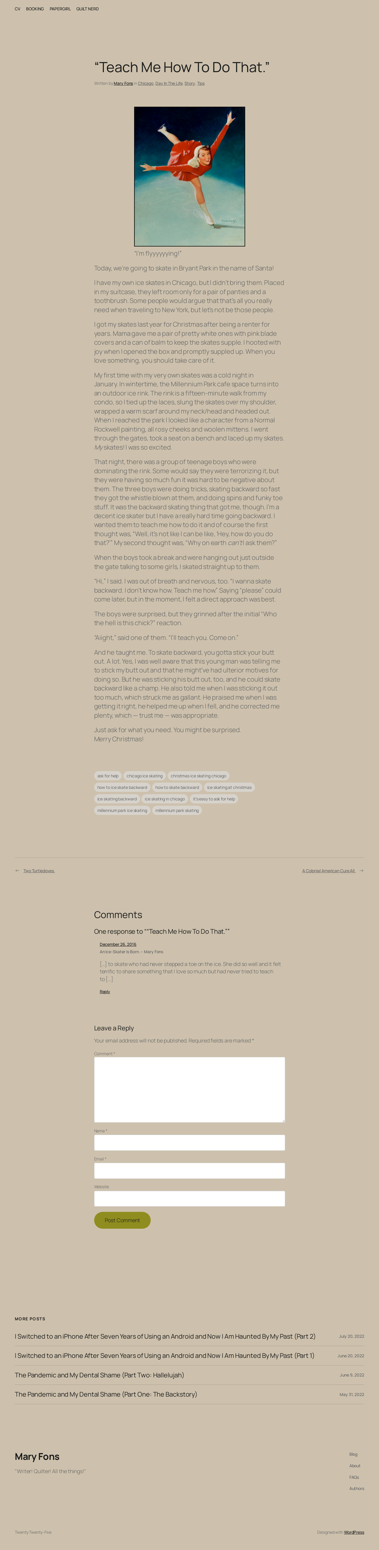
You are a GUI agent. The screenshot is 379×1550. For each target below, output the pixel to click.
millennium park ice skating (122, 810)
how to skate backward (177, 787)
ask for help (108, 776)
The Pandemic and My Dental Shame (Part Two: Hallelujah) (99, 1375)
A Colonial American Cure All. (329, 870)
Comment (104, 1053)
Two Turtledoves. (39, 870)
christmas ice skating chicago (198, 776)
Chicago (145, 83)
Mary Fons (123, 83)
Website (101, 1186)
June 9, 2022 (352, 1375)
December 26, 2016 (118, 944)
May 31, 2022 (352, 1394)
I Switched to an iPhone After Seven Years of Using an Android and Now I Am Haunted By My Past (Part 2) (165, 1336)
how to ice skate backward (122, 787)
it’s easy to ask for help (214, 799)
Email (100, 1159)
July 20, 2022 (351, 1336)
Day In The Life (169, 83)
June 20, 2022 (351, 1355)
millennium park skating (177, 810)
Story (189, 83)
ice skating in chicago (165, 799)
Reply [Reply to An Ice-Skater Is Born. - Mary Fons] (105, 991)
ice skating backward (117, 799)
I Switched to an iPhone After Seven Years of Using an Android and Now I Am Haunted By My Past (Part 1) (165, 1355)
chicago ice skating (145, 776)
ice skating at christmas (229, 787)
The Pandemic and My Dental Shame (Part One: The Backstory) (106, 1394)
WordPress (354, 1532)
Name (100, 1131)
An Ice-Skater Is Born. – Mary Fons (131, 951)
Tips (201, 83)
